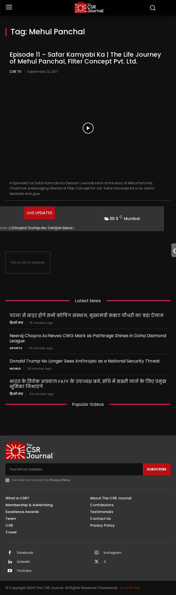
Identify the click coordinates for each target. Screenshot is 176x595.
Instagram (112, 553)
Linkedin (23, 562)
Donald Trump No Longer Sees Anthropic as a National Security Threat (85, 361)
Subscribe (156, 469)
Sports (16, 348)
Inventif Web (130, 587)
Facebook (25, 553)
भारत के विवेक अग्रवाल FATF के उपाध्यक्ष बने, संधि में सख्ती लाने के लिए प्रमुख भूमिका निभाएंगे (88, 384)
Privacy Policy (60, 480)
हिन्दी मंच (16, 323)
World (15, 369)
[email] (74, 469)
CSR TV (15, 71)
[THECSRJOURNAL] (89, 7)
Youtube (24, 571)
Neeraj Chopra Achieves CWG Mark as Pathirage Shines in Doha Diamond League (88, 338)
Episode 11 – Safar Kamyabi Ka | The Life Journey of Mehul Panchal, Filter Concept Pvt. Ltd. (85, 58)
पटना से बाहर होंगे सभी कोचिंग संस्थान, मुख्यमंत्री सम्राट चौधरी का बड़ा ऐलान (87, 315)
